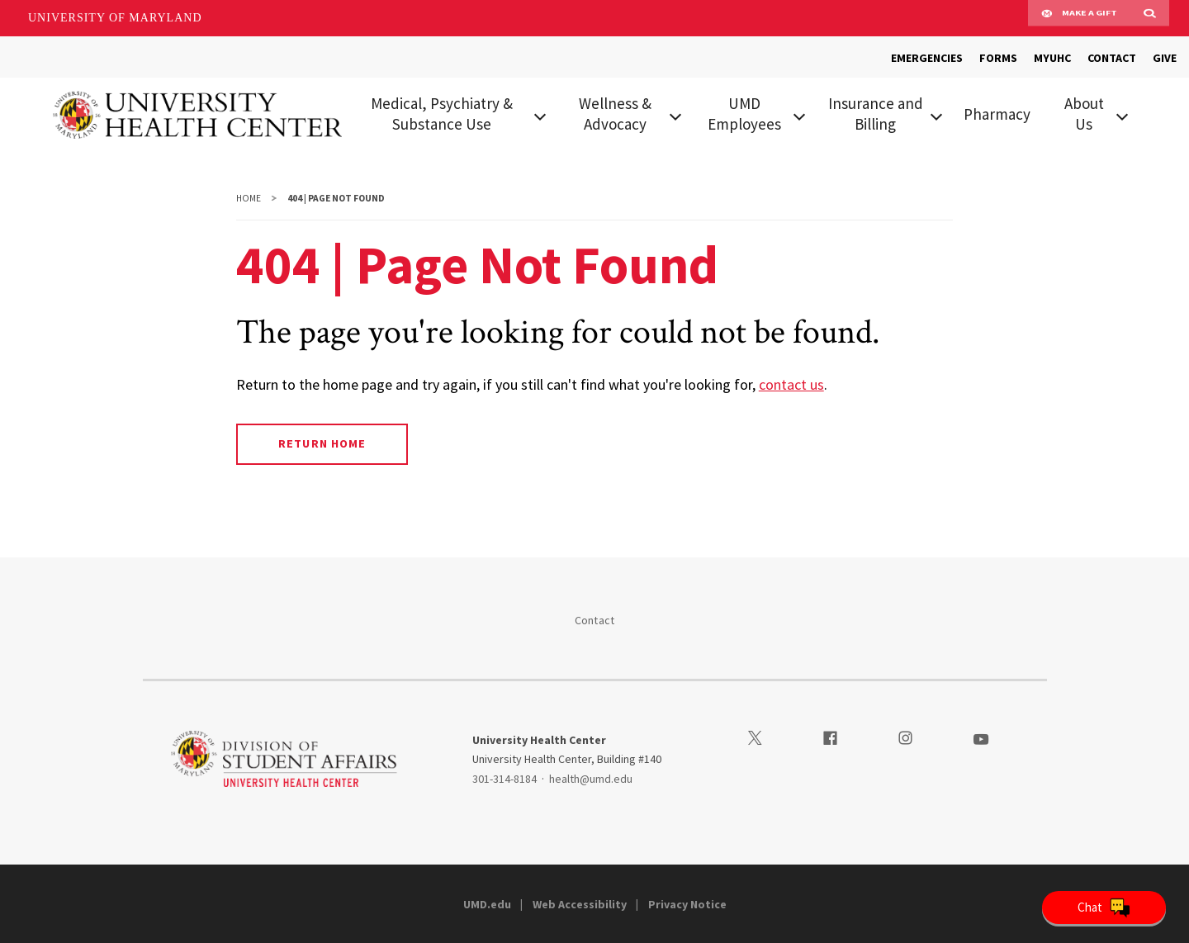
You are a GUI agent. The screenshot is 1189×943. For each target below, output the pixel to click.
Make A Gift (1079, 18)
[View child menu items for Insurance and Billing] (936, 114)
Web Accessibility (580, 904)
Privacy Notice (687, 904)
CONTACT (1111, 57)
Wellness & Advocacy (615, 113)
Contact (595, 620)
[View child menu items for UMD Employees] (798, 114)
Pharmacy (997, 114)
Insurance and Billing (875, 113)
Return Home (321, 443)
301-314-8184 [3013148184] (504, 778)
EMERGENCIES (927, 57)
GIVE (1165, 57)
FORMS (998, 57)
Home (248, 198)
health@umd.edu (590, 778)
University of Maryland (115, 18)
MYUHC (1052, 57)
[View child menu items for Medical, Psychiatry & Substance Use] (539, 114)
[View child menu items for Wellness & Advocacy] (675, 114)
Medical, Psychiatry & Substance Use (442, 113)
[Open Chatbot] (1104, 907)
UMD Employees (744, 113)
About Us (1084, 113)
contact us (791, 384)
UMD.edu (487, 904)
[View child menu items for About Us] (1121, 114)
